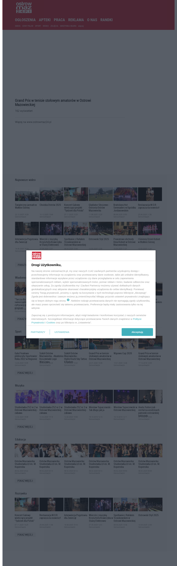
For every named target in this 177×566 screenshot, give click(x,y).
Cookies (50, 322)
